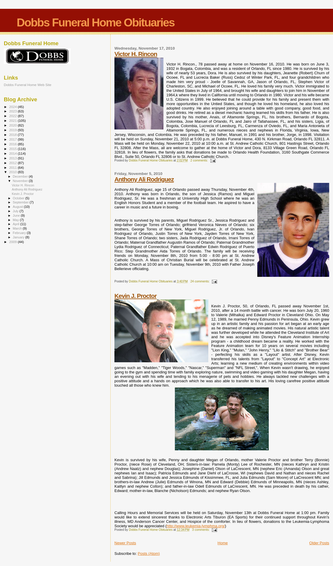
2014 (13, 153)
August (18, 206)
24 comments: (200, 281)
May (16, 220)
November (21, 181)
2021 (13, 120)
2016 (13, 144)
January (19, 237)
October (19, 198)
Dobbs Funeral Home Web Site (27, 85)
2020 (13, 125)
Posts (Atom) (149, 553)
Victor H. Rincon (135, 53)
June (17, 215)
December (21, 176)
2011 (13, 167)
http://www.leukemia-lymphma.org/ (196, 526)
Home (223, 543)
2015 (13, 149)
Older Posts (319, 543)
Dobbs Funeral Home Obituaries (96, 22)
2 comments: (199, 160)
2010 (13, 172)
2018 (13, 135)
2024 (13, 107)
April (16, 224)
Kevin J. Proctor (135, 295)
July (16, 211)
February (20, 233)
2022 (13, 116)
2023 (13, 111)
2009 (13, 242)
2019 (13, 130)
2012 (13, 163)
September (21, 202)
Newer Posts (125, 543)
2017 (13, 139)
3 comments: (201, 529)
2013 (13, 158)
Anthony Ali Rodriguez (144, 179)
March (18, 228)
